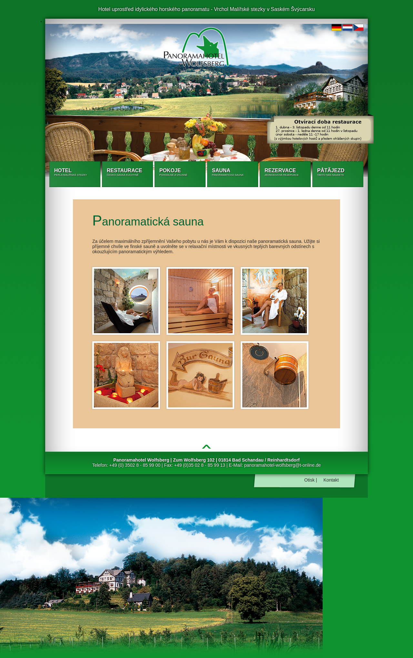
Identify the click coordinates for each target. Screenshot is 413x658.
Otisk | (310, 480)
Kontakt (331, 480)
